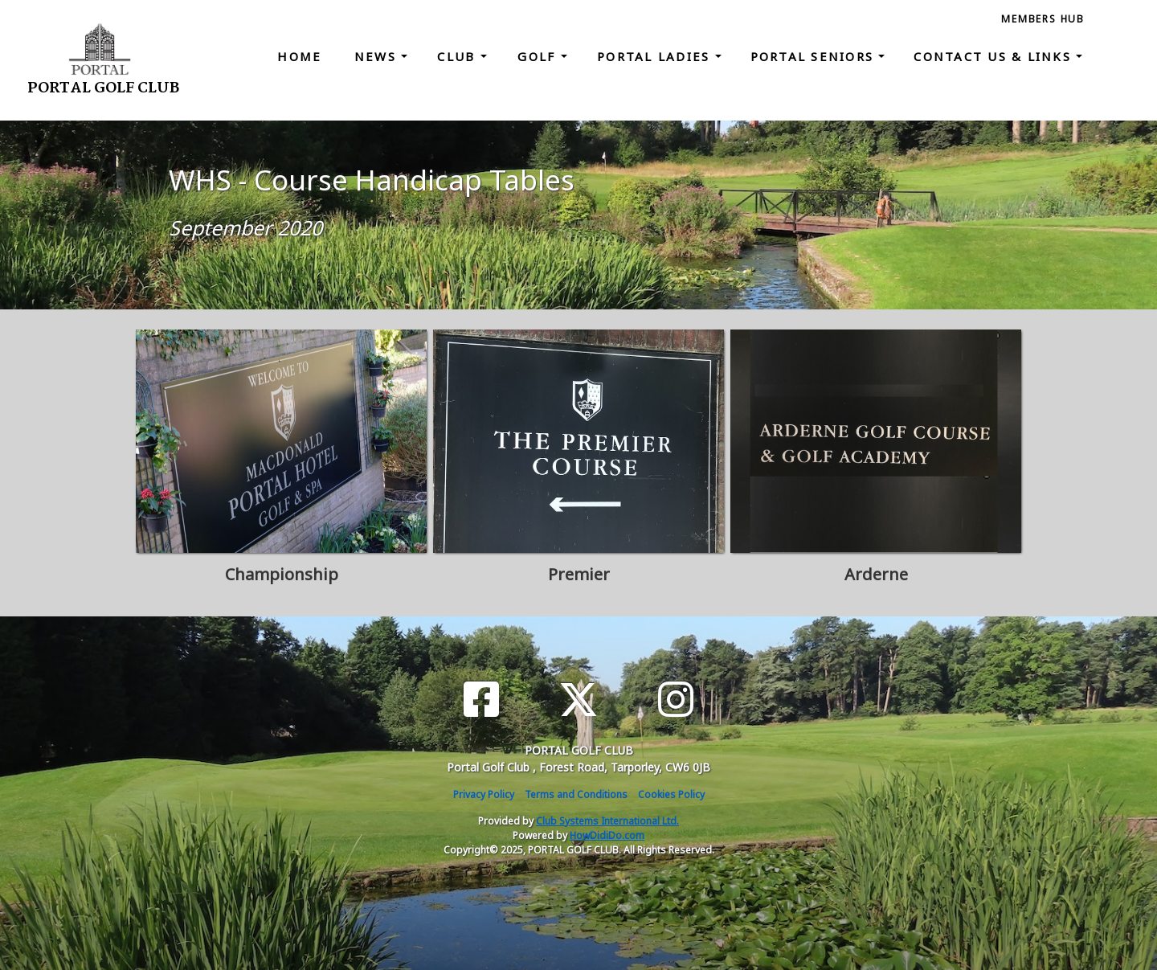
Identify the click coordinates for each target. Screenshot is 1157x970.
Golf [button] (538, 56)
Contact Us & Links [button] (995, 56)
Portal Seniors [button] (814, 56)
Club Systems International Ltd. (607, 821)
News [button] (377, 56)
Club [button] (458, 56)
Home (299, 56)
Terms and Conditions (576, 794)
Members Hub (1043, 19)
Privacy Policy (483, 794)
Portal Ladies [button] (656, 56)
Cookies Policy (671, 794)
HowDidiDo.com (607, 835)
